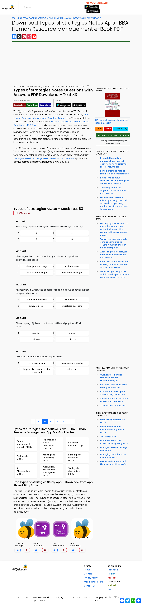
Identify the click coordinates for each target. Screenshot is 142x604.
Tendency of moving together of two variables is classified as (114, 190)
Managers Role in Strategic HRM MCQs (114, 449)
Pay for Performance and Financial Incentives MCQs (113, 463)
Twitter (111, 573)
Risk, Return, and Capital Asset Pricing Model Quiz (112, 393)
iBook (99, 128)
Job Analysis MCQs (110, 436)
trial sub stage (72, 266)
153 (64, 421)
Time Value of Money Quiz (113, 405)
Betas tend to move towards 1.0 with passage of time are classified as (114, 180)
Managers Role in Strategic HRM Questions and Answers (43, 158)
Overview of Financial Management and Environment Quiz (111, 377)
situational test (72, 299)
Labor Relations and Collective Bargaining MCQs (114, 442)
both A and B (72, 369)
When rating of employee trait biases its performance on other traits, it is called (114, 274)
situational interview (36, 299)
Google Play (121, 128)
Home (87, 569)
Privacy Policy (90, 577)
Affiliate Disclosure (93, 581)
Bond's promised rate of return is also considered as (114, 172)
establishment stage (37, 272)
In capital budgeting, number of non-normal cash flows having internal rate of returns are (113, 162)
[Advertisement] (71, 63)
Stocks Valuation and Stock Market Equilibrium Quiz (114, 400)
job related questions (72, 306)
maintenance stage (72, 272)
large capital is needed (72, 363)
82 (39, 421)
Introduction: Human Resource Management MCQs (112, 429)
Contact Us (89, 585)
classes (36, 339)
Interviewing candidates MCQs (112, 421)
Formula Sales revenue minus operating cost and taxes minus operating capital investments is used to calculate (114, 203)
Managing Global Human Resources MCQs (113, 456)
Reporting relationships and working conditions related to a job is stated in (114, 264)
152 (58, 421)
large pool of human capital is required (36, 371)
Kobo (108, 128)
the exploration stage (36, 266)
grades (72, 333)
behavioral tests (37, 306)
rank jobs (36, 333)
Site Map (88, 573)
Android (112, 585)
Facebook (113, 569)
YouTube (112, 577)
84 (51, 421)
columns (72, 339)
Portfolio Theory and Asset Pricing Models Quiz (113, 386)
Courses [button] (27, 7)
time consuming (37, 363)
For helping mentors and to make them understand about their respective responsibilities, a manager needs (114, 229)
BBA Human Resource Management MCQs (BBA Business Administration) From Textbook (56, 18)
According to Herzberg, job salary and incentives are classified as (114, 254)
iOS (109, 589)
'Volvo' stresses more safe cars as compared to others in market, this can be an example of (113, 243)
